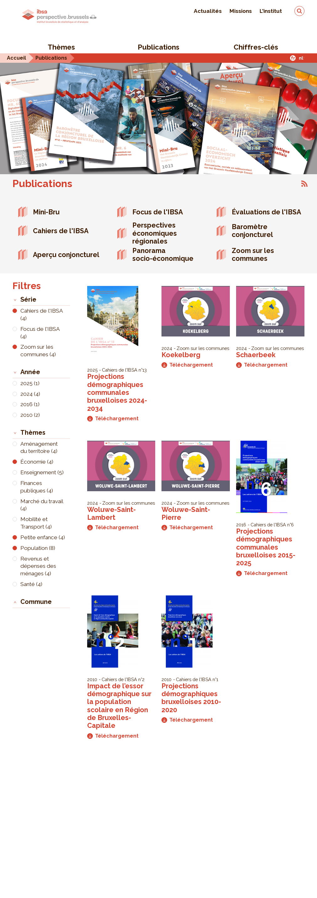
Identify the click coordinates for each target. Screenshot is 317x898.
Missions (241, 11)
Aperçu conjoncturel (66, 255)
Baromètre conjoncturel (252, 231)
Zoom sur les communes (253, 254)
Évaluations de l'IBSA (266, 212)
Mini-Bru (46, 212)
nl (301, 58)
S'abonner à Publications (304, 183)
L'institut (271, 11)
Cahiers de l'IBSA (60, 231)
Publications (158, 47)
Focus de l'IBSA (157, 212)
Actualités (208, 11)
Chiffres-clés (256, 47)
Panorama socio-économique (162, 254)
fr (293, 58)
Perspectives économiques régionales (154, 233)
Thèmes (61, 47)
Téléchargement (113, 419)
